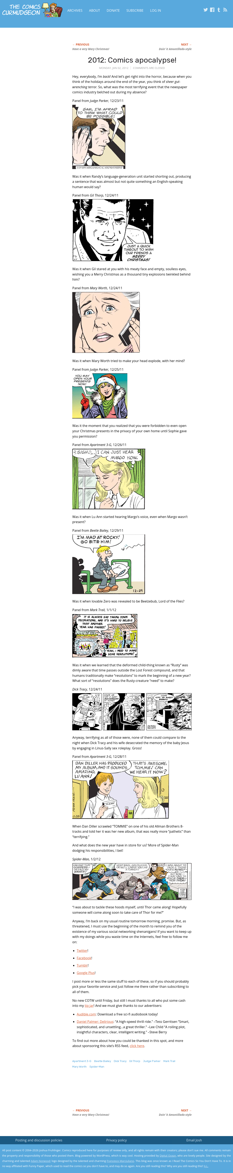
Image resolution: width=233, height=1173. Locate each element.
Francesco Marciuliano (120, 1161)
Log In (155, 10)
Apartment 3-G (81, 1061)
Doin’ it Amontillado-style (175, 49)
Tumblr (82, 965)
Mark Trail (169, 1061)
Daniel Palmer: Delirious (95, 1021)
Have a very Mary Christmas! (90, 49)
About (94, 10)
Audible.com (86, 1014)
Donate (113, 10)
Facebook (84, 958)
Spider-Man (96, 1066)
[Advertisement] (146, 1093)
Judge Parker (152, 1061)
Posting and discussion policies (38, 1140)
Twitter (82, 950)
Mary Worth (79, 1066)
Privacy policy (116, 1140)
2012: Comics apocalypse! (132, 60)
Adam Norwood (40, 1161)
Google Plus (86, 973)
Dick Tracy (120, 1061)
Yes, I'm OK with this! (198, 1158)
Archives (75, 10)
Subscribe (135, 10)
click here (137, 1046)
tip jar (89, 1005)
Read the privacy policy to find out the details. (196, 1147)
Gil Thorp (134, 1061)
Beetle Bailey (102, 1061)
